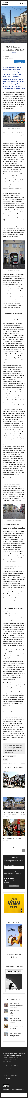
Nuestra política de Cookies (10, 1072)
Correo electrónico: (9, 865)
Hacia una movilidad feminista (12, 838)
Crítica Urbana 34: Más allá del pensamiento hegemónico (16, 1035)
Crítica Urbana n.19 (10, 756)
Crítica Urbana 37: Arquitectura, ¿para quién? (15, 1012)
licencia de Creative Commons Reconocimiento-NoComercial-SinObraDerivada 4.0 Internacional (13, 1089)
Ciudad (10, 763)
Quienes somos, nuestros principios (12, 1055)
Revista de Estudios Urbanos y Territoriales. (14, 1053)
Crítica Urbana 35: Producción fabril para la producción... (17, 1027)
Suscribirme (14, 885)
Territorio (17, 763)
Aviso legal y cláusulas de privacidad (12, 1068)
